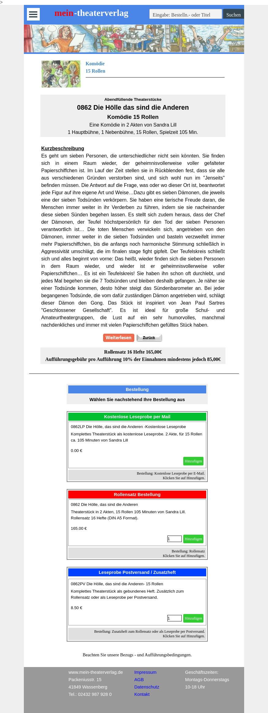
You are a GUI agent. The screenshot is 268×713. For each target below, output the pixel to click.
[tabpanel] (133, 74)
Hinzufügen (193, 461)
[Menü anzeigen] (33, 14)
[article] (137, 445)
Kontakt (142, 694)
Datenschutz (146, 687)
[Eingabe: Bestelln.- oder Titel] (185, 15)
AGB (139, 679)
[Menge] (174, 539)
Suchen (233, 14)
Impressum (145, 672)
